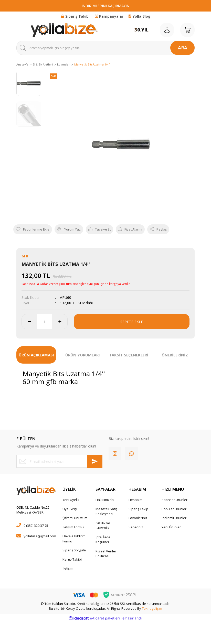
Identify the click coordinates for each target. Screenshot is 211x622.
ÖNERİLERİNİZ (175, 354)
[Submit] (94, 461)
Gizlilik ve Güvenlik (103, 525)
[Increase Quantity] (59, 321)
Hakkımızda (105, 499)
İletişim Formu (73, 527)
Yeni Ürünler (171, 527)
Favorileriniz (138, 518)
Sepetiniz (136, 527)
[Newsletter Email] (59, 461)
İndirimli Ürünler (174, 518)
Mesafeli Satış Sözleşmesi (106, 511)
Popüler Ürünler (174, 509)
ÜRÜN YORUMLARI (82, 354)
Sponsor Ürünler (174, 499)
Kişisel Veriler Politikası (106, 554)
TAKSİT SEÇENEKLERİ (128, 354)
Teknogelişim (152, 608)
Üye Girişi (69, 509)
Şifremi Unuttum (74, 518)
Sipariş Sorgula (74, 550)
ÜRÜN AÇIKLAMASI (36, 354)
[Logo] (64, 30)
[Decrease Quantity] (29, 321)
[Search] (105, 48)
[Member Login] (167, 30)
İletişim (67, 568)
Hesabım (135, 499)
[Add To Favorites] (32, 229)
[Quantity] (44, 321)
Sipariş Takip (138, 509)
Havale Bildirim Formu (74, 538)
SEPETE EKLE (131, 321)
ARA (182, 48)
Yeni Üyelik (70, 499)
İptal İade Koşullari (103, 539)
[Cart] (187, 30)
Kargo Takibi (72, 559)
